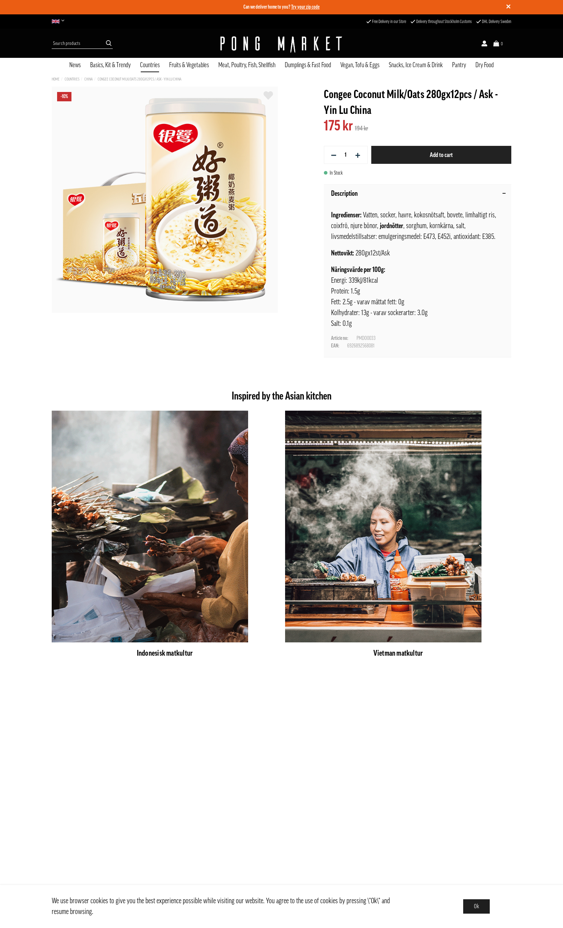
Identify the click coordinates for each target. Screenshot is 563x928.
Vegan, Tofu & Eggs (360, 65)
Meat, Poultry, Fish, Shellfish (246, 65)
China (88, 79)
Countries (150, 65)
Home (56, 79)
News (75, 65)
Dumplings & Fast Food (308, 65)
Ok (476, 906)
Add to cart (441, 155)
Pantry (459, 65)
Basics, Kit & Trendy (110, 65)
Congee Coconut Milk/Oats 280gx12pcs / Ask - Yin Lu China (139, 79)
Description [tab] (418, 193)
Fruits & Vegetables (189, 65)
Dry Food (484, 65)
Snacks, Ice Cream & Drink (416, 65)
